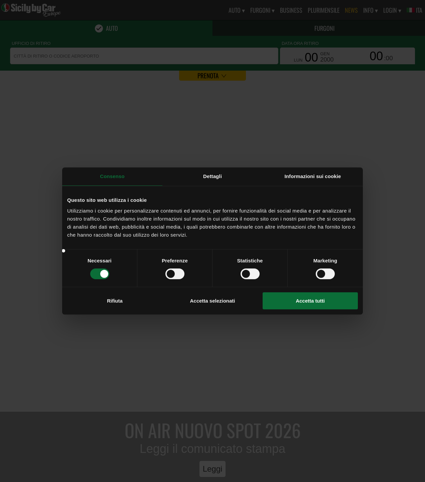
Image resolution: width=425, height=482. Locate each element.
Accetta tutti (310, 301)
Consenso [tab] (112, 176)
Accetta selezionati (212, 301)
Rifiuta (115, 301)
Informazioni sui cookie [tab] (313, 176)
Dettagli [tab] (212, 176)
